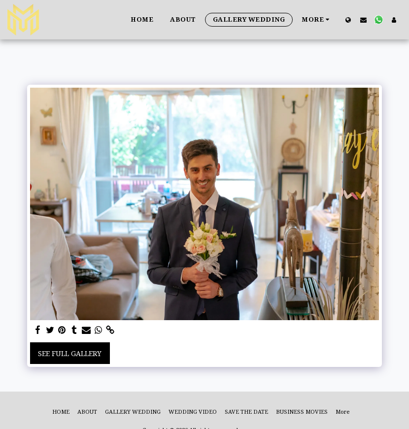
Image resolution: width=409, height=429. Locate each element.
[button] (363, 19)
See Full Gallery (70, 353)
